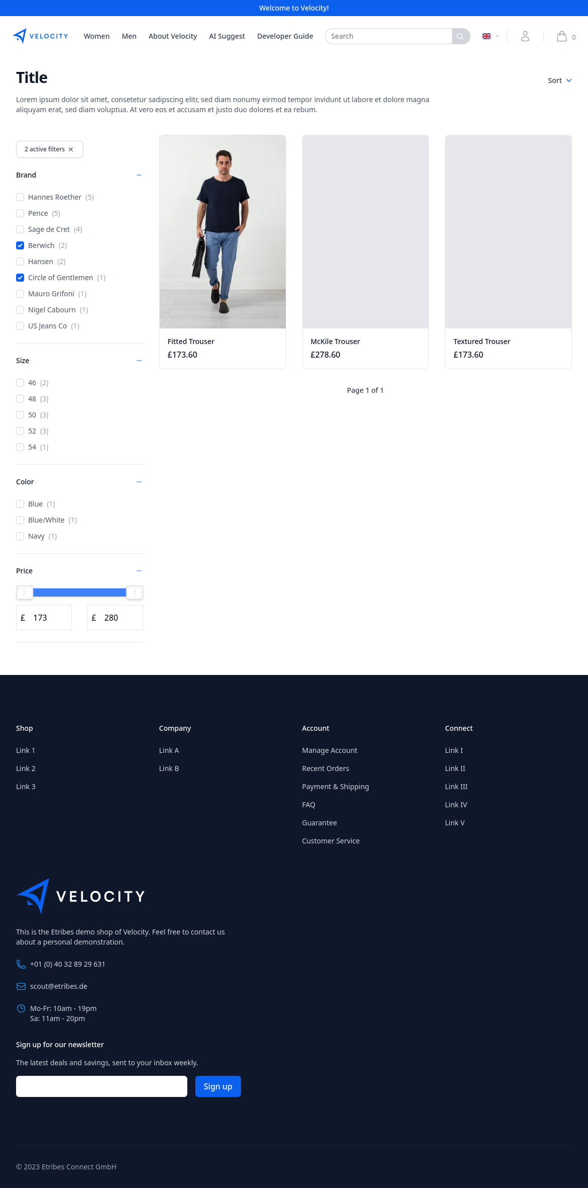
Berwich (41, 245)
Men (129, 36)
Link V (454, 822)
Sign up (218, 1086)
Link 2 (26, 768)
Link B (169, 768)
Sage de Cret (49, 229)
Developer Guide (285, 36)
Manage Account (330, 750)
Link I (453, 750)
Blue (35, 504)
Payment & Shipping (336, 786)
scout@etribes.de (51, 986)
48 (32, 399)
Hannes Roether (55, 197)
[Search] (461, 36)
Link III (456, 786)
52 (32, 431)
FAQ (309, 804)
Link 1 (26, 750)
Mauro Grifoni (51, 294)
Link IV (456, 804)
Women (97, 36)
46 (32, 383)
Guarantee (319, 822)
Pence (38, 213)
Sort (560, 80)
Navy (36, 536)
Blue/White (46, 520)
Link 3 (26, 786)
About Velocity (173, 36)
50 (32, 415)
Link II (455, 768)
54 (32, 447)
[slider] (24, 592)
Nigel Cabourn (52, 310)
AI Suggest (227, 36)
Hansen (41, 262)
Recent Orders (325, 768)
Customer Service (331, 840)
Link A (169, 750)
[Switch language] (492, 36)
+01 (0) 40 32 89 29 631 (60, 964)
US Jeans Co (47, 326)
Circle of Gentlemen (60, 278)
